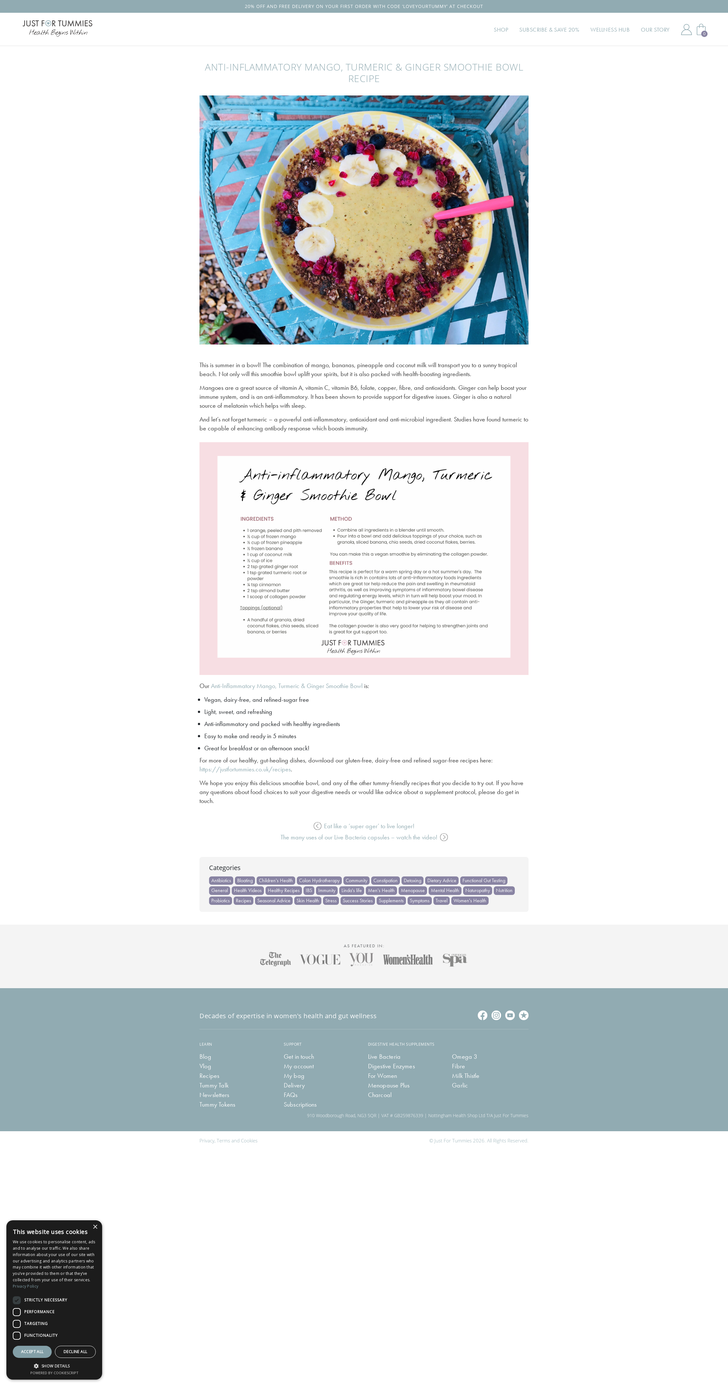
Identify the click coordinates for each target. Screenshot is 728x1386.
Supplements (391, 900)
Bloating (245, 880)
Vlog (205, 1066)
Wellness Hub (610, 29)
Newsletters (214, 1095)
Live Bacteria (384, 1056)
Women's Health (470, 900)
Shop (501, 29)
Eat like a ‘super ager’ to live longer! (364, 826)
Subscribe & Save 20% (549, 29)
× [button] (95, 1227)
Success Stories (358, 900)
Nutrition (504, 890)
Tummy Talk (214, 1085)
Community (356, 880)
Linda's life (351, 890)
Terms (223, 1140)
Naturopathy (477, 890)
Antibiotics (221, 880)
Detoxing (412, 880)
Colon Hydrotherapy (319, 880)
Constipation (385, 880)
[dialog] (54, 1300)
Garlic (460, 1085)
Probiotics (220, 900)
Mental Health (445, 890)
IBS (309, 890)
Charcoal (380, 1095)
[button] (54, 1365)
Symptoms (420, 900)
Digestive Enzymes (391, 1066)
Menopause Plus (389, 1085)
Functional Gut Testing (483, 880)
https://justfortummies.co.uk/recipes (245, 769)
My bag (294, 1076)
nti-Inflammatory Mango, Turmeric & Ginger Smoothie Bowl (289, 686)
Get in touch (299, 1056)
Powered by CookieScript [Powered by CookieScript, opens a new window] (54, 1372)
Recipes (243, 900)
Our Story (655, 29)
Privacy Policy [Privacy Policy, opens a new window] (25, 1286)
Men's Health (381, 890)
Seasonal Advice (273, 900)
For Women (382, 1076)
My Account (686, 29)
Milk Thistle (465, 1076)
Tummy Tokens (217, 1104)
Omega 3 (464, 1056)
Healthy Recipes (284, 890)
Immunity (326, 890)
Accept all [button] (32, 1351)
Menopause (413, 890)
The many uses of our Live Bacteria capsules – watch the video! (364, 837)
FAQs (291, 1095)
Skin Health (307, 900)
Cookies (249, 1140)
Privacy (206, 1140)
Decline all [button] (75, 1351)
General (219, 890)
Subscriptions (300, 1104)
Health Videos (248, 890)
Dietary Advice (441, 880)
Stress (331, 900)
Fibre (458, 1066)
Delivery (294, 1085)
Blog (205, 1056)
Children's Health (276, 880)
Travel (441, 900)
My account (299, 1066)
